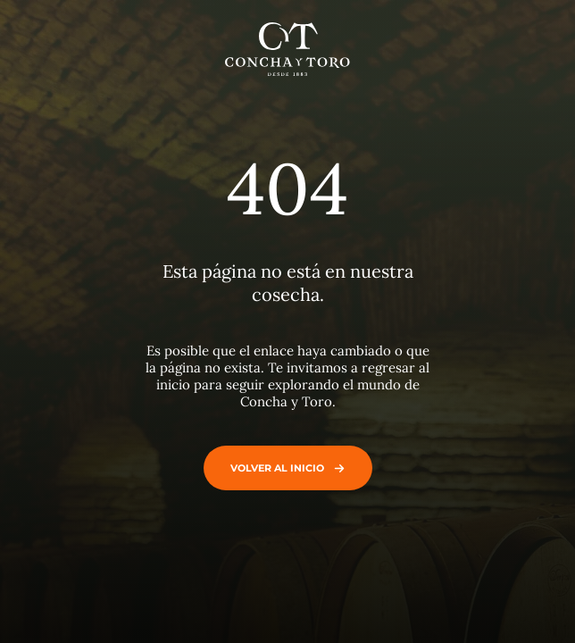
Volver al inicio (283, 468)
